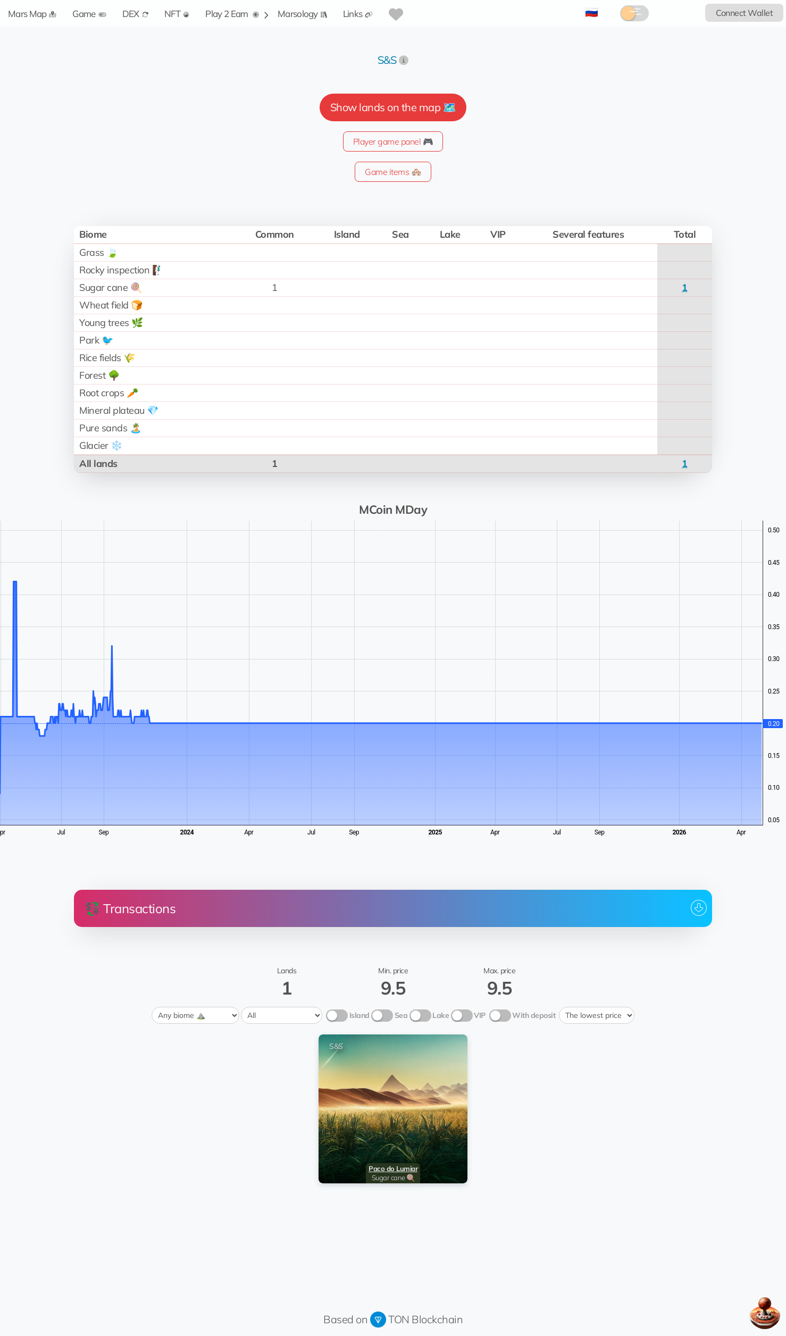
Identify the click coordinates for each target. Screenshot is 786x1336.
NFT (177, 13)
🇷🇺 (591, 12)
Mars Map (32, 13)
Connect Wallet (744, 12)
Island (359, 1015)
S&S (387, 59)
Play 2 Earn (232, 13)
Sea (401, 1015)
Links (358, 13)
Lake (440, 1015)
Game (89, 13)
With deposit (533, 1015)
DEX (135, 13)
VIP (480, 1015)
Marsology (302, 13)
